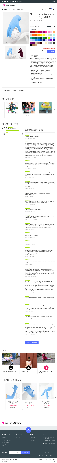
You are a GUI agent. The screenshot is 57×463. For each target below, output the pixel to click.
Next (28, 53)
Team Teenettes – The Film (45, 372)
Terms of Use (32, 440)
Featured (21, 90)
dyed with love (42, 459)
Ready (52, 26)
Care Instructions (5, 442)
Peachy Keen (25, 371)
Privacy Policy (32, 437)
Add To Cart (51, 51)
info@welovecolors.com (16, 1)
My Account (18, 437)
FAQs (3, 445)
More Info (12, 407)
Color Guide (4, 439)
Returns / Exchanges (6, 440)
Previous (3, 53)
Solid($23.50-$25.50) (34, 26)
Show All (48, 26)
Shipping (4, 444)
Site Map (4, 428)
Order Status (18, 439)
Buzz (14, 90)
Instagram (7, 90)
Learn (11, 428)
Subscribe (5, 452)
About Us (49, 428)
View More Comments (31, 342)
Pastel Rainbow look (9, 371)
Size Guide (4, 437)
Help (8, 428)
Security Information (34, 439)
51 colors (32, 67)
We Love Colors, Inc (11, 459)
